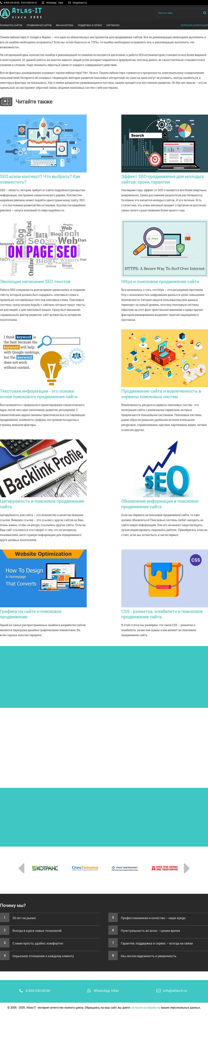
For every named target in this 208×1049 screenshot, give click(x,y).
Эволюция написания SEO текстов (43, 278)
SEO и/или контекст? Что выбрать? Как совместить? (43, 176)
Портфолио (112, 25)
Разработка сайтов (11, 25)
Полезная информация (194, 25)
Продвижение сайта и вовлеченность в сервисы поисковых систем (164, 391)
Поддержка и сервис (90, 25)
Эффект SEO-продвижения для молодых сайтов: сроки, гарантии (164, 176)
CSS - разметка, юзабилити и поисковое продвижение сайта (164, 611)
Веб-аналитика (64, 25)
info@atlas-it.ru (80, 2)
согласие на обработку (146, 1007)
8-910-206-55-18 (29, 2)
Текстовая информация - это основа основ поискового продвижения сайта (43, 391)
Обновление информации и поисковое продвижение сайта (164, 501)
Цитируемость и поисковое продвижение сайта (43, 501)
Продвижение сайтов (39, 25)
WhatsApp (51, 2)
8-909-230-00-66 (11, 2)
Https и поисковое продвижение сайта (164, 278)
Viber (60, 2)
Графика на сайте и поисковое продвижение (43, 611)
